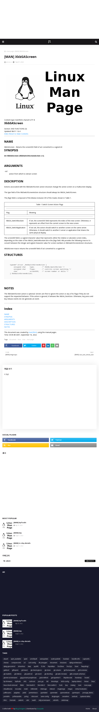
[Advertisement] (49, 19)
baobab (66, 659)
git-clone (48, 670)
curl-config (32, 663)
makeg (73, 685)
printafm (7, 696)
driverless (21, 666)
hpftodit (18, 681)
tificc (5, 700)
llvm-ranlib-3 (52, 685)
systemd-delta (85, 696)
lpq (66, 685)
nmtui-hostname (81, 689)
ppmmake (53, 693)
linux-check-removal (10, 685)
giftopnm (15, 670)
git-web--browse (61, 674)
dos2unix (63, 663)
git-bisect (24, 670)
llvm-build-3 (31, 685)
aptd (25, 659)
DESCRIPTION (9, 322)
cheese (6, 663)
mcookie (18, 689)
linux (19, 339)
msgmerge (61, 689)
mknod (52, 689)
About (94, 709)
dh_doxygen (43, 663)
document (12, 339)
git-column (57, 670)
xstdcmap (64, 700)
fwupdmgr (84, 666)
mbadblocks (8, 689)
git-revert (38, 674)
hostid (87, 678)
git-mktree (17, 674)
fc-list (43, 666)
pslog (26, 696)
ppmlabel (44, 693)
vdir (27, 700)
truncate (12, 700)
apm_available (16, 659)
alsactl (6, 659)
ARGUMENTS (9, 319)
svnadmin (65, 696)
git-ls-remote (82, 670)
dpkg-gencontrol (9, 666)
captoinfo (86, 659)
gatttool (6, 670)
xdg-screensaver (44, 700)
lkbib (22, 685)
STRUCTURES (9, 324)
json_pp (40, 681)
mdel (26, 689)
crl (24, 663)
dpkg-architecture (75, 663)
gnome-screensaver (10, 678)
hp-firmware (8, 681)
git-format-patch (69, 670)
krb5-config (65, 681)
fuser (76, 666)
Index (6, 134)
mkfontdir (34, 689)
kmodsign (54, 681)
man (23, 339)
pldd (24, 693)
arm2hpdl (33, 659)
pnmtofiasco (33, 693)
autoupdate (44, 659)
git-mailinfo (7, 674)
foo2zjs (69, 666)
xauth (34, 700)
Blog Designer (20, 709)
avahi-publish (55, 659)
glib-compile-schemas (77, 674)
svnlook (74, 696)
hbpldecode (68, 678)
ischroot (32, 681)
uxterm (20, 700)
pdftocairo (7, 693)
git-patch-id (28, 674)
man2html (33, 332)
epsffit (36, 666)
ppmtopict (76, 693)
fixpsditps (51, 666)
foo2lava (61, 666)
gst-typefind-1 (56, 678)
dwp (29, 666)
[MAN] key (18, 533)
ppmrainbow (64, 693)
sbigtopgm (55, 696)
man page (10, 51)
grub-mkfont (43, 678)
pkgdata (17, 693)
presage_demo (88, 693)
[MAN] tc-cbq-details (22, 543)
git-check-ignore (36, 670)
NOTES (7, 327)
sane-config (45, 696)
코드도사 (9, 62)
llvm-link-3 (41, 685)
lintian (86, 681)
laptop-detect (76, 681)
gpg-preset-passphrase (28, 678)
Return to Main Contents (18, 134)
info (25, 681)
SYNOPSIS (8, 317)
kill (47, 681)
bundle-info (76, 659)
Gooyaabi (40, 709)
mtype (70, 689)
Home (88, 709)
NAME (6, 314)
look (60, 685)
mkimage (43, 689)
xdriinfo (55, 700)
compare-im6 (16, 663)
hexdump (78, 678)
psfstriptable (17, 696)
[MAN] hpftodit (20, 522)
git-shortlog (49, 674)
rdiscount (34, 696)
